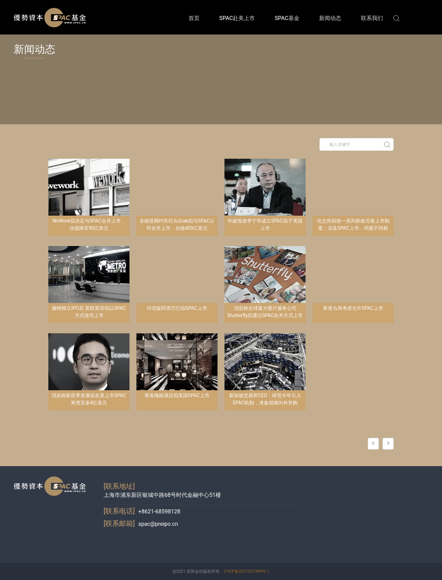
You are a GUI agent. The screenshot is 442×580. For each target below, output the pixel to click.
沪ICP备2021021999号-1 (246, 571)
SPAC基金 (287, 18)
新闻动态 (330, 18)
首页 (194, 18)
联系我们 (372, 18)
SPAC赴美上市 (237, 18)
